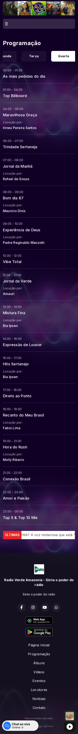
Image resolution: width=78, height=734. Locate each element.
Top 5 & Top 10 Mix (20, 517)
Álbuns (39, 663)
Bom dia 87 (13, 198)
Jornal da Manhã (18, 166)
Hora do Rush (15, 447)
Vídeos (38, 672)
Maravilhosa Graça (20, 115)
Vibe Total (12, 261)
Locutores (39, 690)
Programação (39, 654)
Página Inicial (39, 645)
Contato (39, 708)
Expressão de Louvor (22, 344)
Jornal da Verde (17, 281)
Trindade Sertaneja (20, 146)
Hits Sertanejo (16, 364)
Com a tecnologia (39, 726)
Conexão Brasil (16, 479)
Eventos (39, 681)
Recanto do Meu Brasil (23, 415)
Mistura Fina (14, 312)
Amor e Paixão (16, 498)
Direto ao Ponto (17, 396)
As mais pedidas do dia (24, 76)
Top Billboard (15, 95)
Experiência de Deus (22, 230)
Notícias (39, 699)
